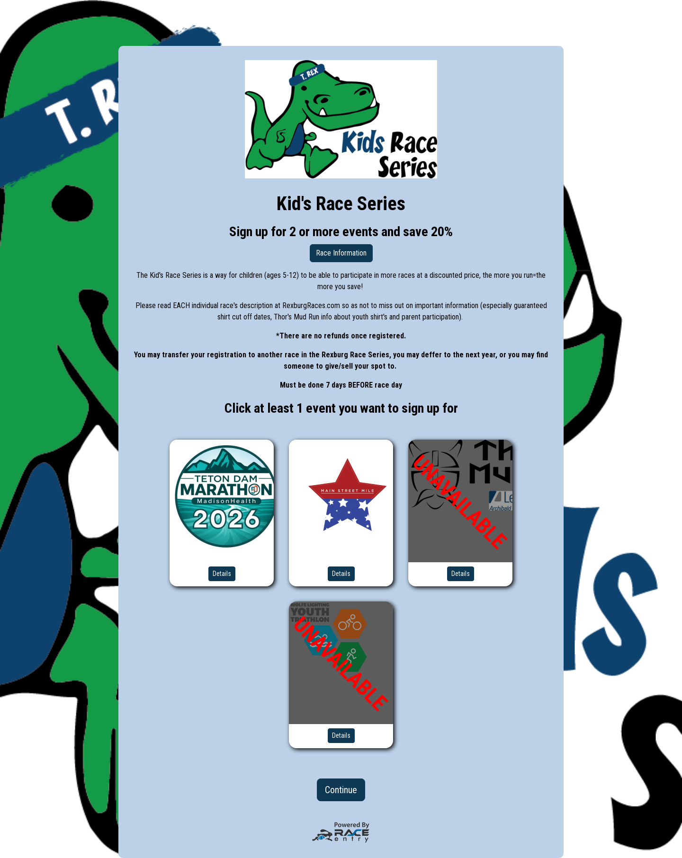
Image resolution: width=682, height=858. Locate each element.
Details (222, 573)
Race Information (341, 252)
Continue (341, 790)
